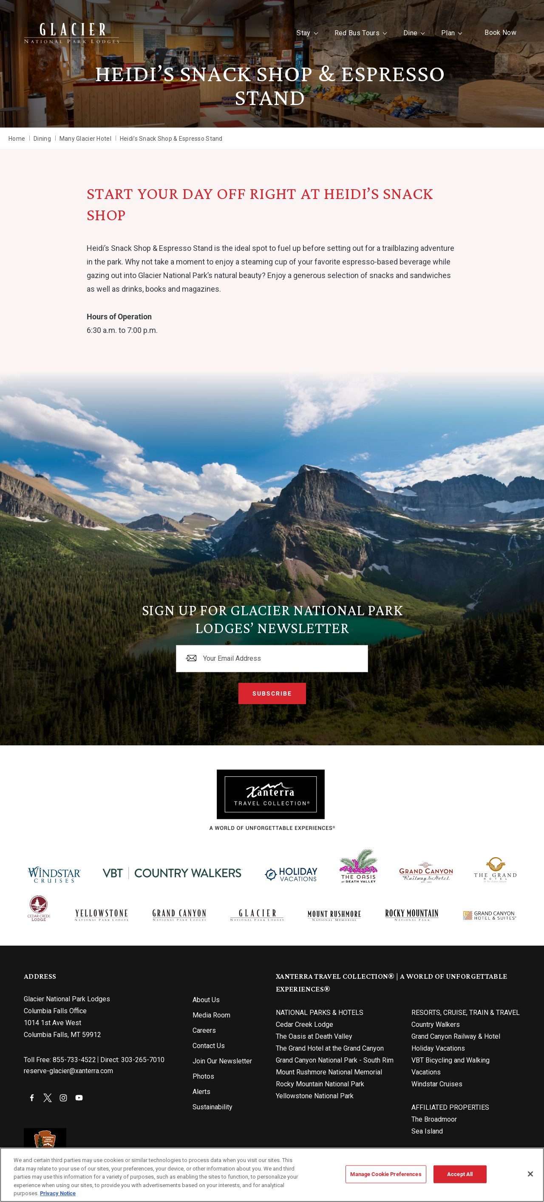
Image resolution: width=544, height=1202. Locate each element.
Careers (204, 1030)
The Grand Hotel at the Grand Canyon (330, 1048)
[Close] (530, 1174)
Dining (42, 138)
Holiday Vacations (438, 1048)
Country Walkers (435, 1024)
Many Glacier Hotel (85, 138)
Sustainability (212, 1107)
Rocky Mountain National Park (320, 1084)
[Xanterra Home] (71, 33)
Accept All (460, 1174)
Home (16, 138)
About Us (206, 1000)
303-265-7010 (142, 1060)
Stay (303, 33)
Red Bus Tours (357, 33)
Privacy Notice (58, 1193)
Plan (448, 33)
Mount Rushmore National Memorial (329, 1072)
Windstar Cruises (436, 1084)
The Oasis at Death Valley (314, 1036)
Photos (203, 1076)
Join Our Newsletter (222, 1061)
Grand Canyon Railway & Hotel (455, 1036)
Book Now (500, 32)
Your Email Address (232, 658)
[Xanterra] (272, 800)
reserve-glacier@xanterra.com (68, 1071)
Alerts (201, 1092)
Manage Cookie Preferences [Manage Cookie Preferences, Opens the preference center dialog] (385, 1174)
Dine (410, 33)
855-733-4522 (74, 1060)
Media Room (211, 1015)
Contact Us (209, 1046)
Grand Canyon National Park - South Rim (335, 1060)
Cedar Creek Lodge (304, 1024)
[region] (272, 1175)
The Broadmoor (434, 1119)
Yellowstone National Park (315, 1096)
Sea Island (427, 1131)
